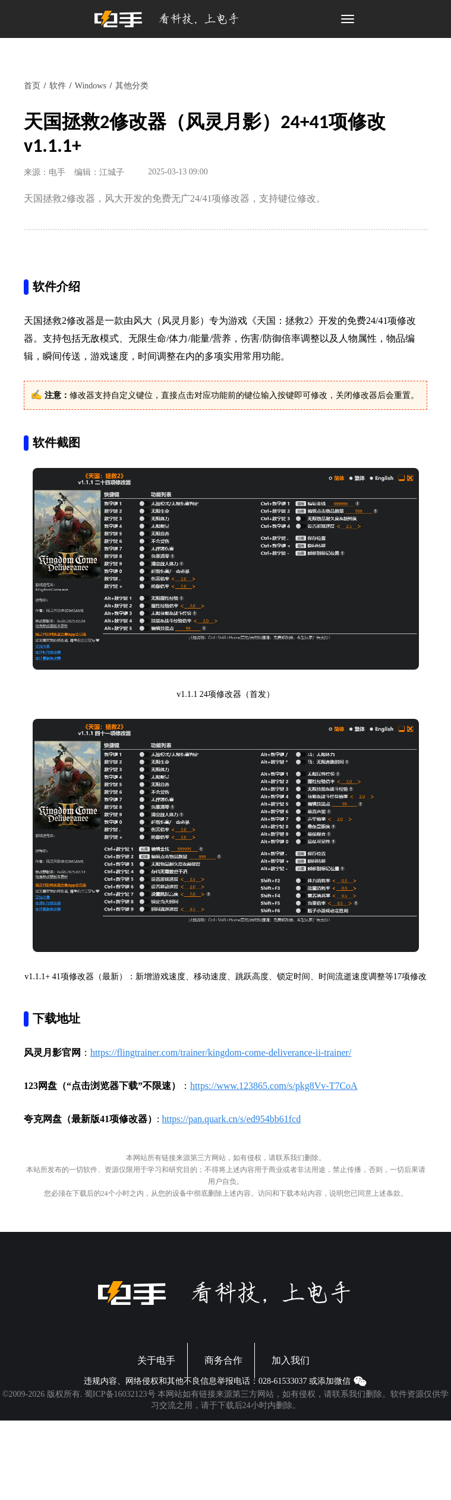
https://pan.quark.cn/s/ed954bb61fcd (231, 1119)
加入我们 (291, 1360)
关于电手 (156, 1360)
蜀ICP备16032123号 (120, 1394)
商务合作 (223, 1360)
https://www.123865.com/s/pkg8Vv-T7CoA (274, 1086)
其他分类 (132, 85)
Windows (90, 85)
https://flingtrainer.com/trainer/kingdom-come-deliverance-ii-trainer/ (220, 1052)
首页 (32, 85)
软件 (57, 85)
